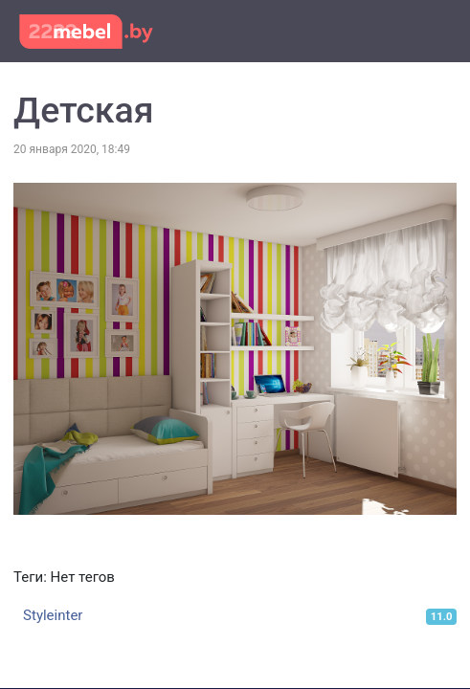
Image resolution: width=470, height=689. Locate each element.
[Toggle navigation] (430, 29)
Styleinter (52, 615)
